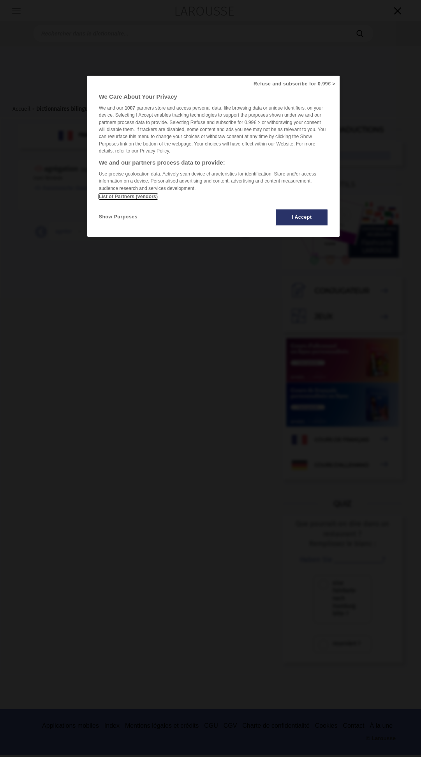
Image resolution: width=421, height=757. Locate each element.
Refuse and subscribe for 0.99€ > (294, 84)
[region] (213, 156)
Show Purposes (118, 217)
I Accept (302, 217)
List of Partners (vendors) (128, 196)
